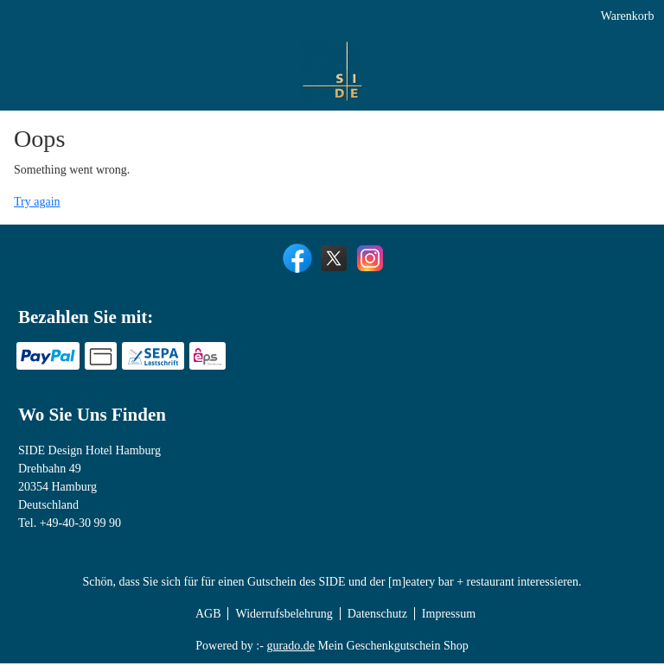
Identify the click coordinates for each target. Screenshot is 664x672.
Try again (37, 210)
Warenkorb (625, 19)
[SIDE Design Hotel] (259, 59)
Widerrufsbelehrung (283, 622)
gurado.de (290, 654)
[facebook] (295, 265)
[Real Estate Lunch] (588, 100)
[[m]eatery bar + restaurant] (441, 59)
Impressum (449, 622)
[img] (39, 79)
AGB (208, 622)
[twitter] (332, 265)
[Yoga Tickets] (607, 59)
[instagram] (368, 265)
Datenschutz (377, 622)
